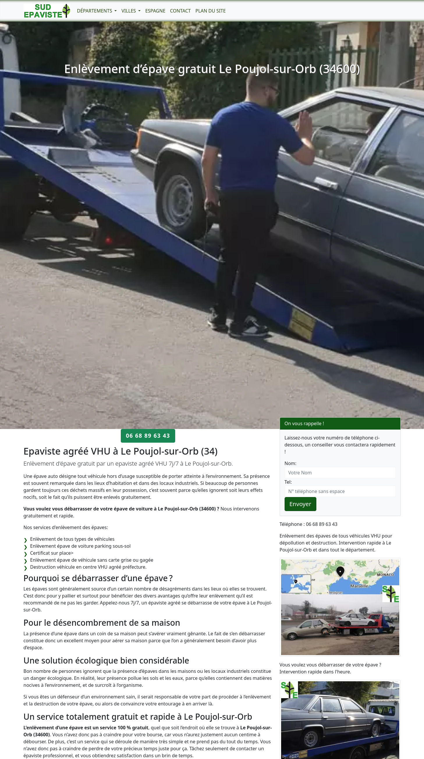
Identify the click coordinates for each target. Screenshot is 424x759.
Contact (180, 11)
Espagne (155, 11)
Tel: (288, 482)
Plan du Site (210, 11)
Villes (129, 11)
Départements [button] (95, 11)
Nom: (291, 463)
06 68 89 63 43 (148, 435)
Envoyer (300, 504)
